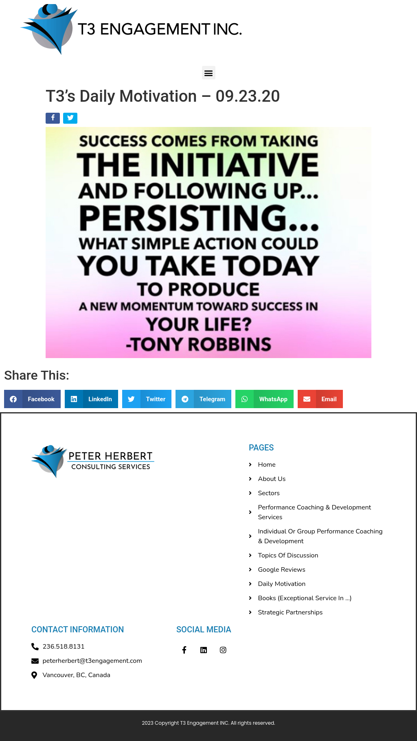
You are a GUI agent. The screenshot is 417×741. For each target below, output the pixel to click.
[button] (208, 72)
